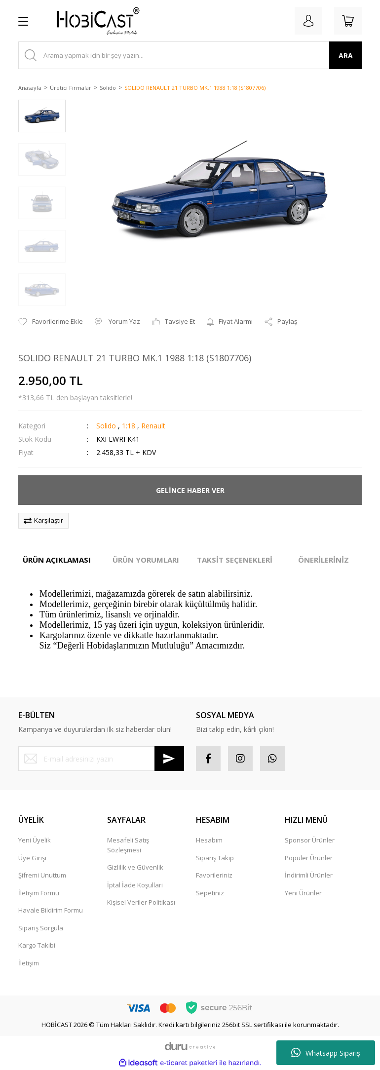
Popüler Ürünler (309, 857)
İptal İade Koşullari (135, 884)
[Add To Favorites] (50, 322)
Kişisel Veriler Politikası (141, 902)
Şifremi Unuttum (42, 875)
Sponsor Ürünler (310, 840)
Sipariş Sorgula (40, 927)
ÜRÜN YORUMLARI (146, 560)
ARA (346, 55)
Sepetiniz (210, 892)
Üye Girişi (32, 857)
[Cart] (348, 21)
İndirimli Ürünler (309, 875)
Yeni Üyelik (34, 840)
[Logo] (94, 21)
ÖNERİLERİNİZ (323, 560)
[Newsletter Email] (101, 758)
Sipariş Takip (215, 857)
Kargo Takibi (36, 945)
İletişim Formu (38, 892)
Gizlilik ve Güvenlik (135, 867)
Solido (106, 425)
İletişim (28, 962)
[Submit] (169, 758)
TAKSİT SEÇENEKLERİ (234, 560)
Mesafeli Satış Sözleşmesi (128, 845)
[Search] (190, 55)
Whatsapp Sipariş (325, 1052)
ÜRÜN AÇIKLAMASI (57, 560)
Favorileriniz (214, 875)
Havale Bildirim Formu (50, 910)
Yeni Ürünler (303, 892)
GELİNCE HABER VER (190, 490)
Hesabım (209, 840)
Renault (153, 425)
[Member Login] (308, 21)
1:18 (128, 425)
